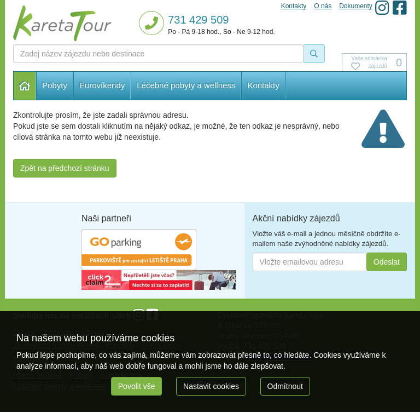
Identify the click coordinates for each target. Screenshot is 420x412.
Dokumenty (355, 6)
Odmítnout (285, 386)
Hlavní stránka (25, 86)
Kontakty (263, 85)
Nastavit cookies (211, 386)
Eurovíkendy (102, 85)
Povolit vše (136, 386)
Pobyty (54, 85)
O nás (322, 6)
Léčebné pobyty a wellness (186, 85)
